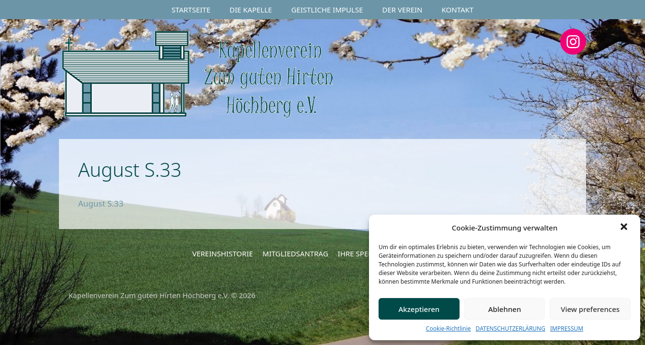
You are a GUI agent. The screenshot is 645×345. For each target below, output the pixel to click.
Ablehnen (504, 309)
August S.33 (100, 203)
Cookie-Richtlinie (448, 328)
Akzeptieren (418, 309)
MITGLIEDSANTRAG (295, 253)
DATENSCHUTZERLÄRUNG (510, 328)
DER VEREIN (402, 9)
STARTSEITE (191, 9)
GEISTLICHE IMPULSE (327, 9)
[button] (625, 227)
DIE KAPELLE (251, 9)
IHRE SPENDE (360, 253)
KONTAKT (458, 9)
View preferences (590, 309)
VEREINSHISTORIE (222, 253)
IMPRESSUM (566, 328)
